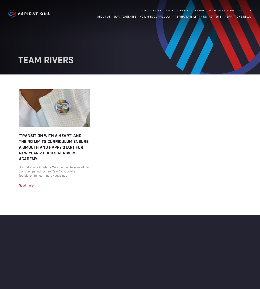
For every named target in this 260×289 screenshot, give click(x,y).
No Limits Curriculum (155, 17)
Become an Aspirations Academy (214, 10)
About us (104, 17)
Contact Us (244, 10)
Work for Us (184, 10)
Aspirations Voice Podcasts (156, 10)
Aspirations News (238, 17)
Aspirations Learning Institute (198, 17)
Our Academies (125, 17)
